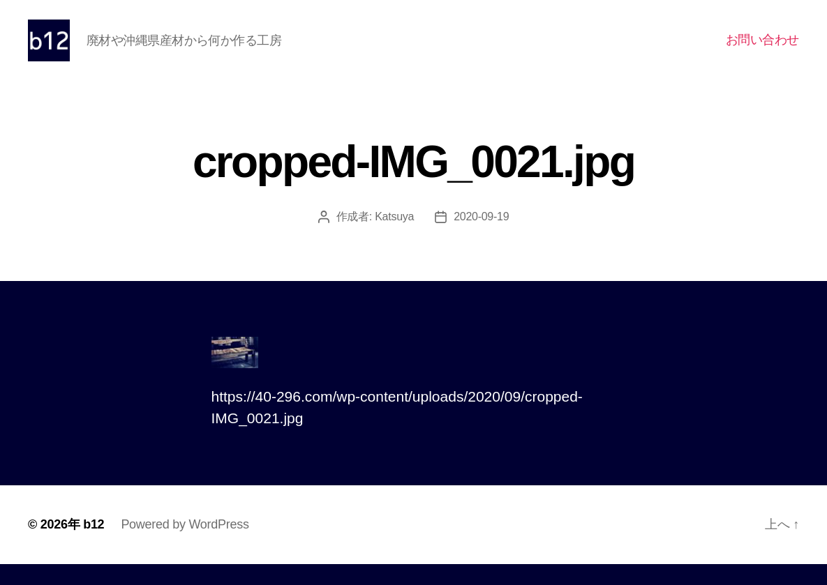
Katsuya (394, 237)
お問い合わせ (762, 50)
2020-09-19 (481, 237)
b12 (93, 545)
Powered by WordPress (184, 545)
